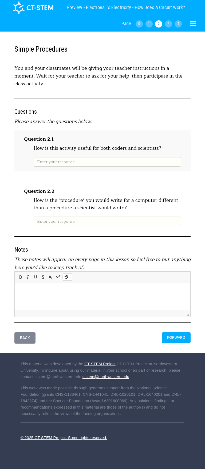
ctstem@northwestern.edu (105, 376)
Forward (176, 337)
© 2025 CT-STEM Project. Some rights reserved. (64, 437)
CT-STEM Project (100, 364)
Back (25, 338)
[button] (20, 277)
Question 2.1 (39, 139)
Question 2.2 (39, 191)
